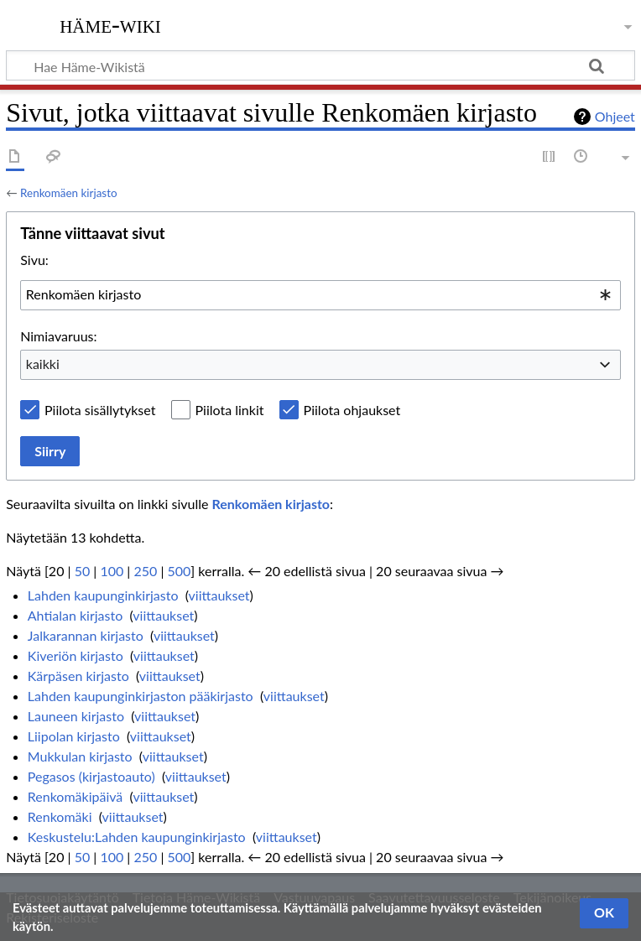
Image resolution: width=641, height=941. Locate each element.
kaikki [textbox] (43, 364)
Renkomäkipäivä (75, 796)
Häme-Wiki (110, 24)
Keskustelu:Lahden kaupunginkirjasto (137, 837)
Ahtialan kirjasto (75, 615)
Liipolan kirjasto (74, 736)
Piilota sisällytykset (99, 410)
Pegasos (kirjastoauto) (91, 776)
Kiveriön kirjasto (75, 655)
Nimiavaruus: (58, 336)
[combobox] (320, 295)
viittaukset (219, 595)
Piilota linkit (229, 410)
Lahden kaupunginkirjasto (103, 595)
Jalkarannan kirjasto (85, 635)
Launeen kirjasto (76, 716)
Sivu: (34, 260)
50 (83, 571)
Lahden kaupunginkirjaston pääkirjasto (140, 696)
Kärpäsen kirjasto (78, 676)
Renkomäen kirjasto (68, 193)
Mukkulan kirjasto (80, 756)
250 (145, 571)
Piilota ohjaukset (352, 410)
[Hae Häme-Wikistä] (320, 65)
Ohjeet (615, 116)
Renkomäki (60, 816)
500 (178, 571)
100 (111, 571)
